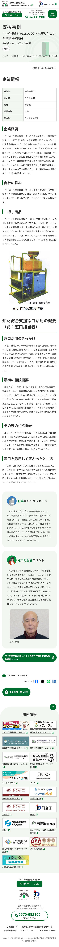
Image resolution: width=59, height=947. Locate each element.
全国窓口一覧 (12, 926)
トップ (5, 56)
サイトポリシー (27, 930)
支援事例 (14, 56)
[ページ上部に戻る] (53, 707)
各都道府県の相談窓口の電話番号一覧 (37, 926)
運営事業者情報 (10, 930)
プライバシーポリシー (47, 930)
